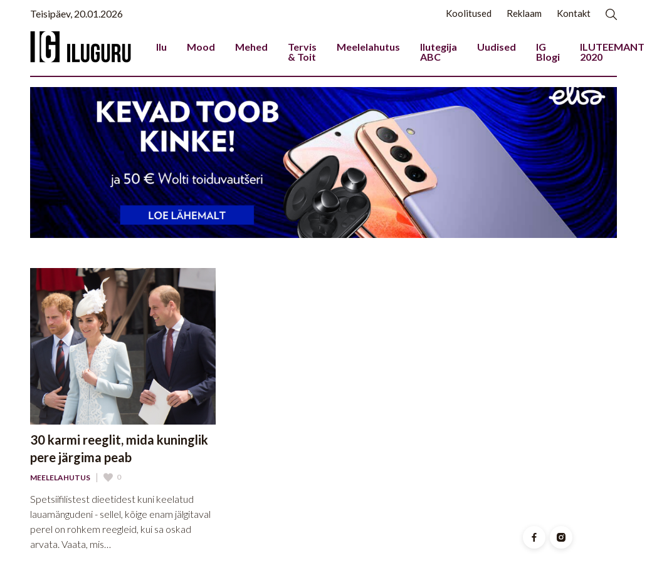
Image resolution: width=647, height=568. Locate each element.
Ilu (161, 47)
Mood (201, 47)
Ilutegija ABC (438, 52)
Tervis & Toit (302, 52)
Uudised (496, 47)
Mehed (251, 47)
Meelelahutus (368, 47)
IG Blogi (548, 52)
